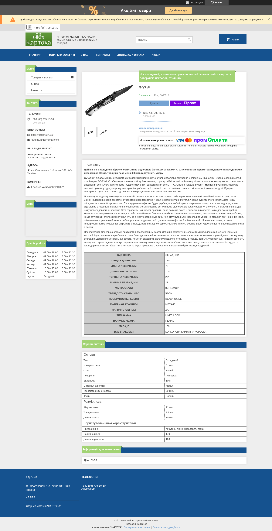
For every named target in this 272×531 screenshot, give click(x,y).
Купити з (184, 103)
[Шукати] (189, 39)
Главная (35, 54)
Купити (154, 103)
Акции (156, 54)
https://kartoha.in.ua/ (42, 134)
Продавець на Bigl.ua (136, 524)
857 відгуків (197, 2)
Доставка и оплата (130, 54)
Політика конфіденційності (167, 527)
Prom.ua (153, 520)
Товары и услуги (60, 54)
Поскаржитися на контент (137, 527)
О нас (85, 54)
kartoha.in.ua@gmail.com (45, 139)
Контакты (103, 54)
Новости (36, 90)
